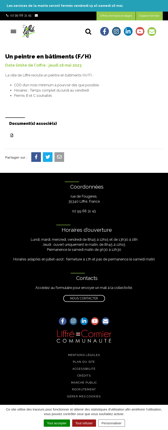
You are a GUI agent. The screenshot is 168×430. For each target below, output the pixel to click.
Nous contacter (84, 298)
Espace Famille (149, 15)
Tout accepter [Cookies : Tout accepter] (57, 423)
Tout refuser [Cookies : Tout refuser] (84, 423)
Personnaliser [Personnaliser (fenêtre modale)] (112, 423)
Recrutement (84, 389)
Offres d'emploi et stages (116, 15)
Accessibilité (84, 368)
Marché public (84, 382)
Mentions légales (84, 355)
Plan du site (84, 361)
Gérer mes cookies (84, 396)
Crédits (84, 375)
